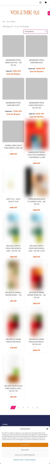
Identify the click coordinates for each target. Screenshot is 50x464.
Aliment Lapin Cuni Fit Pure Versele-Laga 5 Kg (13, 146)
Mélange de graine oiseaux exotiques (13, 340)
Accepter (25, 445)
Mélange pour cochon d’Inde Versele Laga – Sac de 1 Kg (13, 388)
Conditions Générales (30, 459)
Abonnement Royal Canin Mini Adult (36, 61)
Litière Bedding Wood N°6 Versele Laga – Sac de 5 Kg (37, 201)
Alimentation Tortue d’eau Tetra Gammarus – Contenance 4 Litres (36, 155)
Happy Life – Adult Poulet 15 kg (13, 200)
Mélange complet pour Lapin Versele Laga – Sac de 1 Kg (13, 248)
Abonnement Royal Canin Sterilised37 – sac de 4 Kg (36, 105)
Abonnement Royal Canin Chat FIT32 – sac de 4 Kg (13, 62)
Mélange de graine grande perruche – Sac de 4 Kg (36, 295)
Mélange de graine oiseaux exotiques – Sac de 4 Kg (36, 341)
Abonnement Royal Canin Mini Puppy (13, 103)
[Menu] (40, 2)
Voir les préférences (25, 455)
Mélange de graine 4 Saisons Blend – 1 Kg (13, 293)
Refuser (25, 450)
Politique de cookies (18, 459)
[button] (47, 429)
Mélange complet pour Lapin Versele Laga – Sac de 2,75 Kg (37, 248)
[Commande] (35, 32)
